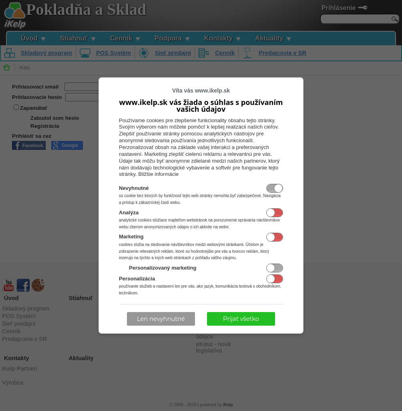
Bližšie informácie (158, 174)
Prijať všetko (241, 318)
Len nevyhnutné (161, 318)
